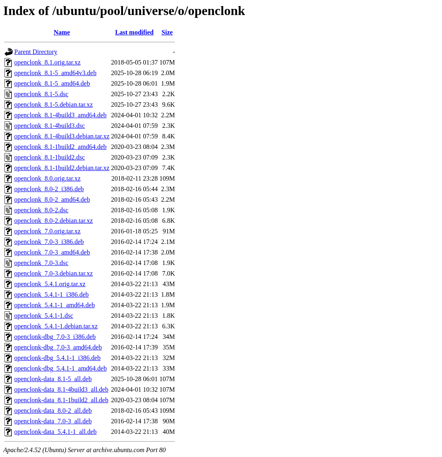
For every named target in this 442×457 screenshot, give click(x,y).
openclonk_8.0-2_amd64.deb (52, 199)
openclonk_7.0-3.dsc (41, 262)
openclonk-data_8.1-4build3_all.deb (61, 389)
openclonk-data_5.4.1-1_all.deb (55, 431)
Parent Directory (35, 51)
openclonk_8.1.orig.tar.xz (47, 62)
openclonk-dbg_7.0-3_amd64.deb (58, 347)
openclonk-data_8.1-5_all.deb (53, 378)
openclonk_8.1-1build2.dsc (49, 157)
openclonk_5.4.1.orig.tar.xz (50, 283)
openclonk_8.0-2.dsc (41, 210)
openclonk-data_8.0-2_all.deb (53, 410)
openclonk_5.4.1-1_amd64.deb (54, 305)
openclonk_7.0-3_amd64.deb (52, 252)
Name (62, 32)
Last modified (134, 32)
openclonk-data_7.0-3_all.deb (53, 421)
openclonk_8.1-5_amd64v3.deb (55, 72)
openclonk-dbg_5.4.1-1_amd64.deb (60, 368)
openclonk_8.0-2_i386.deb (49, 188)
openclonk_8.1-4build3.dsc (49, 125)
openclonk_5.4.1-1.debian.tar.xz (56, 326)
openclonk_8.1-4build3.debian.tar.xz (62, 136)
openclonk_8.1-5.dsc (41, 94)
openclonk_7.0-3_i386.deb (49, 241)
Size (167, 32)
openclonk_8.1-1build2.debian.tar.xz (62, 167)
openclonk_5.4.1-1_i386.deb (51, 294)
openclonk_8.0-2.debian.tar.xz (53, 220)
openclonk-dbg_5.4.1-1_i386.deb (57, 357)
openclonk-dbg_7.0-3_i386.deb (55, 336)
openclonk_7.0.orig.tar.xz (47, 231)
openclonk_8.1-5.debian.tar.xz (53, 104)
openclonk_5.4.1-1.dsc (43, 315)
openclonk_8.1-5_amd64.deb (52, 83)
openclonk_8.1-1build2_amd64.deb (60, 146)
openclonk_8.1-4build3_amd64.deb (60, 115)
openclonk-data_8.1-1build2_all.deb (61, 400)
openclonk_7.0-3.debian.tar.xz (53, 273)
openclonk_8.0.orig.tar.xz (47, 178)
